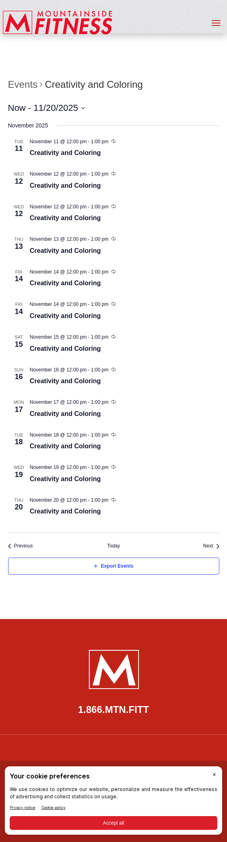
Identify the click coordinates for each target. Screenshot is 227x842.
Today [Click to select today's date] (113, 546)
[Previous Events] (20, 546)
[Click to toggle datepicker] (47, 108)
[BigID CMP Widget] (113, 802)
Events (23, 84)
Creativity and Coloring (65, 152)
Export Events (117, 566)
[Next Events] (211, 546)
